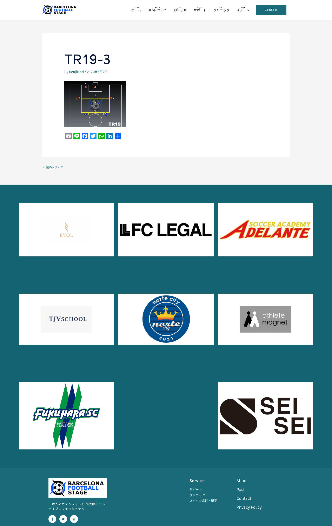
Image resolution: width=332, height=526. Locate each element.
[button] (271, 10)
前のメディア (53, 167)
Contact (244, 498)
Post (241, 489)
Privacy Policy (249, 507)
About (242, 480)
